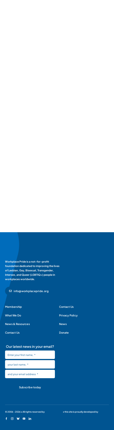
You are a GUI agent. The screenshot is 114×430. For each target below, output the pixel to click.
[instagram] (12, 418)
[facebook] (6, 418)
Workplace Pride (53, 411)
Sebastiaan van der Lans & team (22, 415)
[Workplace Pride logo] (28, 244)
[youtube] (24, 418)
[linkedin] (30, 418)
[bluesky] (18, 418)
